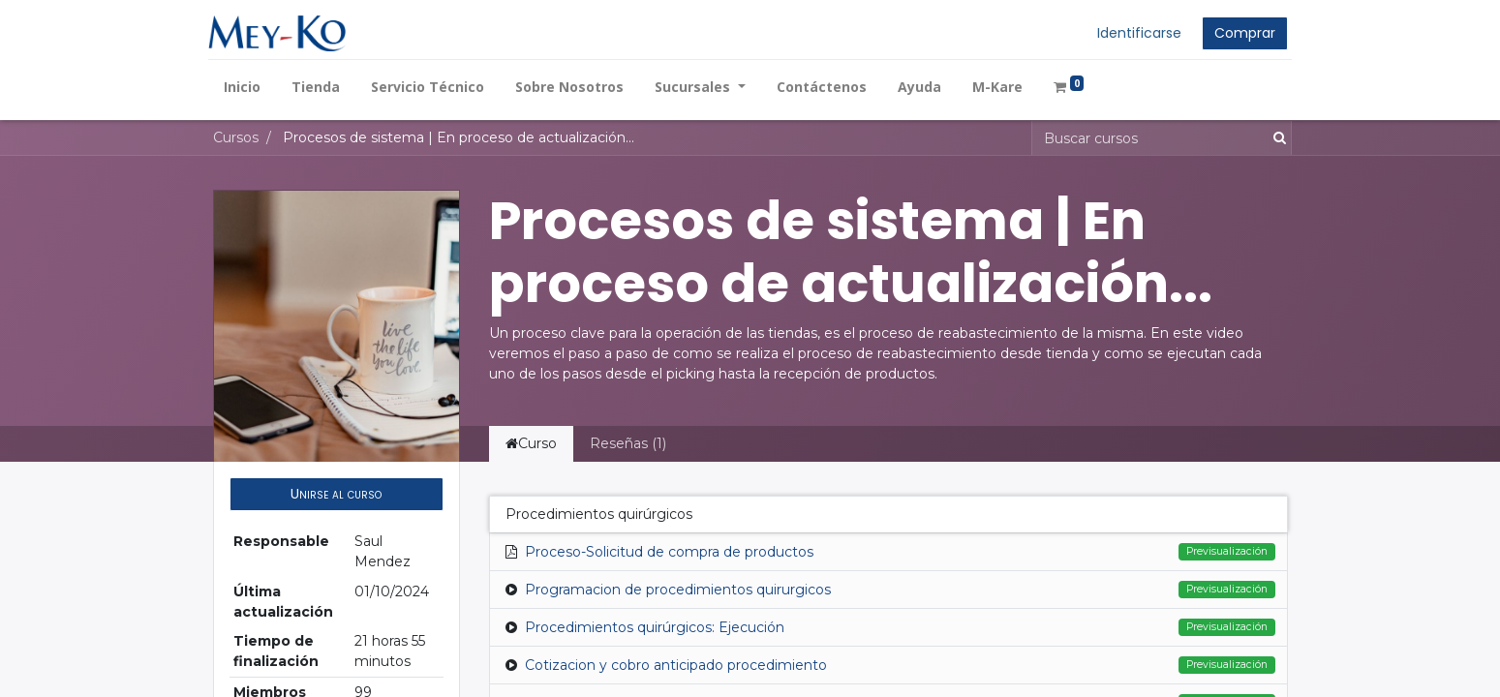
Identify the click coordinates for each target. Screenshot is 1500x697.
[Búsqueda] (1276, 138)
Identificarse (1135, 33)
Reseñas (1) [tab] (628, 443)
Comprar (1240, 33)
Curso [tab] (531, 443)
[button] (337, 494)
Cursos (236, 137)
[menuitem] (247, 87)
